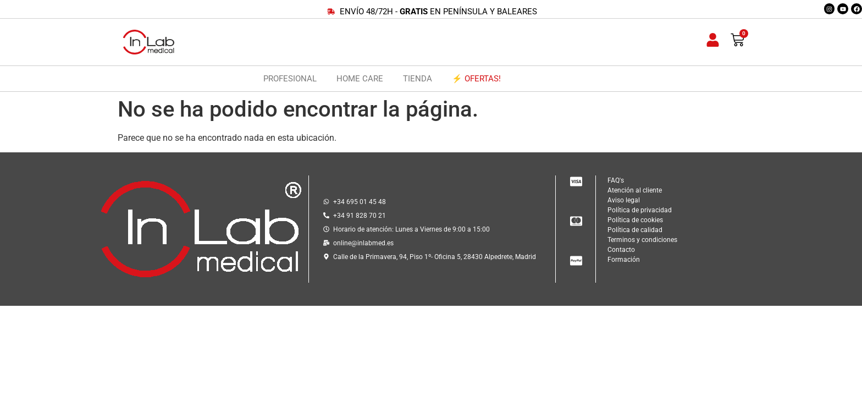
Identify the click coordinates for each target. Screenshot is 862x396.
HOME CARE (359, 79)
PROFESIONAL (290, 79)
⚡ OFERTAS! (476, 79)
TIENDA (417, 79)
